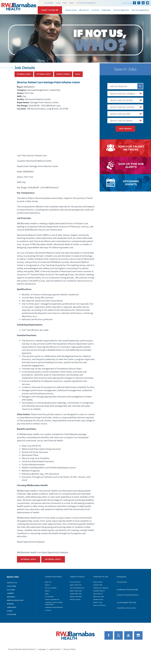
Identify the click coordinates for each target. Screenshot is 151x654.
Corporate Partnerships (54, 607)
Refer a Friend (63, 74)
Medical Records (76, 596)
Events (47, 590)
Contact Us (12, 583)
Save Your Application (140, 10)
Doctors (11, 590)
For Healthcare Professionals (86, 3)
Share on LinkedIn (143, 2)
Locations (95, 10)
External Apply (44, 74)
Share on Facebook (134, 2)
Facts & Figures (51, 588)
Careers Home (71, 10)
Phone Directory (76, 593)
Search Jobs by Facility (121, 100)
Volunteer (11, 614)
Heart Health (98, 582)
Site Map (48, 610)
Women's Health (99, 590)
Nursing (10, 604)
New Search (125, 129)
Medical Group (75, 599)
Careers (10, 593)
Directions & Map (76, 590)
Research (11, 597)
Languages (11, 607)
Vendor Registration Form (126, 608)
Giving (58, 3)
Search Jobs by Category (122, 93)
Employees (106, 10)
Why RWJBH (49, 3)
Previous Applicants (121, 10)
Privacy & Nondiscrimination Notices (21, 649)
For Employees (122, 582)
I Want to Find (48, 10)
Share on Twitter (138, 2)
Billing (72, 3)
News (65, 3)
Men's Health (98, 593)
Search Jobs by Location (122, 106)
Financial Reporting (52, 599)
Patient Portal (75, 582)
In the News (49, 596)
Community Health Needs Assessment (54, 603)
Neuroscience (98, 599)
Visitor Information (77, 588)
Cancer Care (97, 585)
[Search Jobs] (140, 86)
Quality (47, 585)
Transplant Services (100, 588)
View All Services (99, 605)
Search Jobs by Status (121, 120)
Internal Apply (24, 74)
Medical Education (15, 600)
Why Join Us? (84, 10)
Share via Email (147, 2)
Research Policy (70, 649)
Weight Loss (97, 602)
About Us (48, 582)
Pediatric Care (98, 596)
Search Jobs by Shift (120, 113)
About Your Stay (76, 585)
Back (77, 74)
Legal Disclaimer (55, 649)
